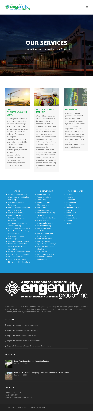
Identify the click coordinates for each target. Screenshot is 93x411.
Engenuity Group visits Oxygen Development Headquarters (29, 346)
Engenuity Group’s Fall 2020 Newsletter (21, 335)
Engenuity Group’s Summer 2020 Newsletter (23, 341)
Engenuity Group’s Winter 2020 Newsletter (22, 330)
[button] (87, 7)
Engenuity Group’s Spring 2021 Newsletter (22, 325)
